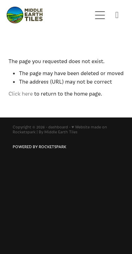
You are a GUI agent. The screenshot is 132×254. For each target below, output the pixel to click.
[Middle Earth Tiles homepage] (46, 15)
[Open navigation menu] (100, 15)
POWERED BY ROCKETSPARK (39, 146)
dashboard (58, 126)
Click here (20, 93)
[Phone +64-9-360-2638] (116, 15)
